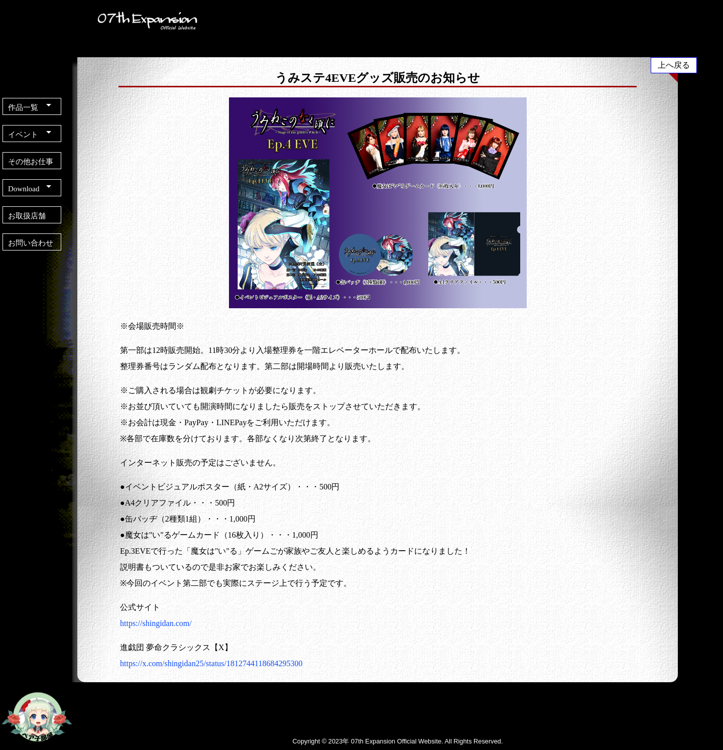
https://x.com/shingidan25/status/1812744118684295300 (211, 663)
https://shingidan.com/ (156, 623)
